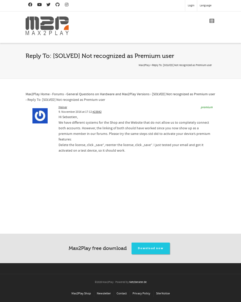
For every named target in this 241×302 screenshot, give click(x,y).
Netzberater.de (137, 282)
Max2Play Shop (81, 293)
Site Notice (163, 293)
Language (205, 5)
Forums (58, 94)
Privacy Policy (141, 293)
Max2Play (144, 65)
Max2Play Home (38, 94)
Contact (122, 293)
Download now (150, 248)
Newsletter (104, 293)
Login (191, 5)
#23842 (97, 112)
